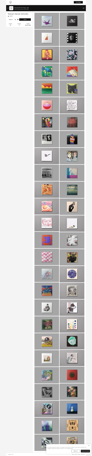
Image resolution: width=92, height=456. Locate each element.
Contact (82, 454)
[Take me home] (10, 2)
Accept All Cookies (85, 451)
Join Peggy (78, 2)
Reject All (75, 451)
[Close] (89, 445)
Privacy (79, 454)
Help (73, 454)
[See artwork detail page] (46, 21)
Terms (76, 454)
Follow (25, 19)
